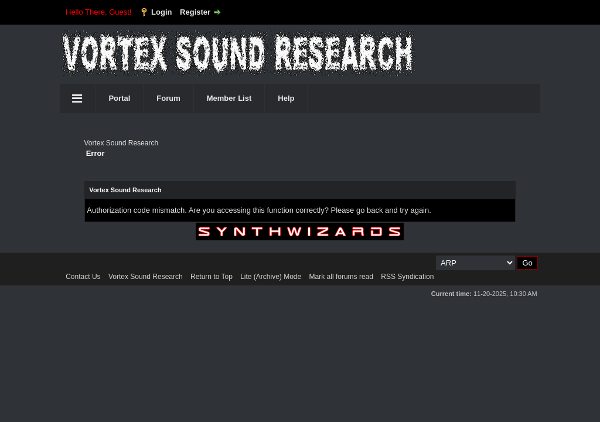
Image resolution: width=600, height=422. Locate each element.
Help (286, 98)
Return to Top (211, 277)
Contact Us (83, 277)
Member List (229, 98)
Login (161, 12)
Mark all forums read (341, 277)
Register (195, 12)
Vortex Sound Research (121, 143)
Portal (119, 98)
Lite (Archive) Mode (270, 277)
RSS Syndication (407, 277)
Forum (168, 98)
